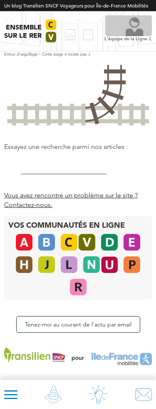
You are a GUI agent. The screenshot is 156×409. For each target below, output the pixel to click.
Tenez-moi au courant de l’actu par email (78, 324)
